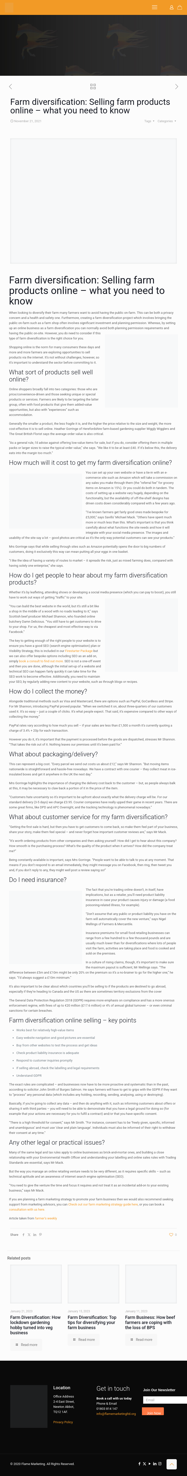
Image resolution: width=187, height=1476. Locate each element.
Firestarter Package (79, 651)
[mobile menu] (154, 7)
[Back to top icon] (172, 1464)
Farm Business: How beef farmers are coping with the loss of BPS (150, 1322)
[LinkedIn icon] (155, 1464)
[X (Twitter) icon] (144, 1464)
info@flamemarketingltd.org (116, 1414)
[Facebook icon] (139, 1464)
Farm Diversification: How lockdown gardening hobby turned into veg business (35, 1325)
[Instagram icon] (160, 1464)
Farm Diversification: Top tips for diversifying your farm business (92, 1322)
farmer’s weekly (46, 1218)
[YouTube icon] (149, 1464)
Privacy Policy (63, 1422)
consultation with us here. (27, 1209)
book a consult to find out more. (41, 661)
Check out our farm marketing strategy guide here (103, 1204)
